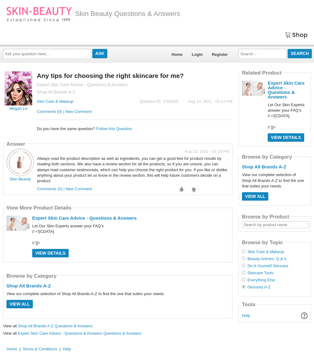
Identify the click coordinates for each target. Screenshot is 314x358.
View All (20, 304)
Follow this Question (114, 128)
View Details (50, 253)
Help (246, 315)
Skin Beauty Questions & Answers (93, 13)
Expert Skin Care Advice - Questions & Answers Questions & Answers (79, 333)
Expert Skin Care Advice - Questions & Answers (84, 218)
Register (220, 54)
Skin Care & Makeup (55, 101)
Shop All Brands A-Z (28, 285)
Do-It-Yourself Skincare (267, 266)
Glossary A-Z (258, 287)
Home (176, 54)
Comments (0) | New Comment (64, 111)
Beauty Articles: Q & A (266, 259)
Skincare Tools (260, 273)
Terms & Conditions (40, 349)
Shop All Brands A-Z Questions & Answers (55, 326)
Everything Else (261, 280)
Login (197, 54)
